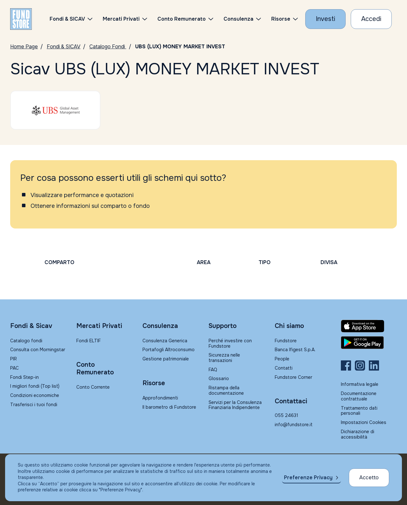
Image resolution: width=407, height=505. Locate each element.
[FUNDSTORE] (21, 19)
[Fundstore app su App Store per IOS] (369, 326)
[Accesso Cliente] (371, 19)
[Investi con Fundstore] (325, 19)
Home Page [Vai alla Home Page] (24, 46)
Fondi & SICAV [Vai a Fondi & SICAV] (63, 46)
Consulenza (238, 19)
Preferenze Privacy (308, 477)
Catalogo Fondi (107, 46)
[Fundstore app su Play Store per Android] (369, 342)
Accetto (369, 477)
